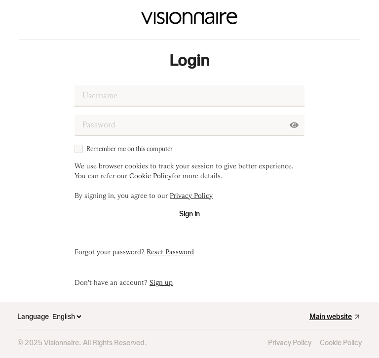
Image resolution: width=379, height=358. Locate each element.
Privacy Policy (289, 343)
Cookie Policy (341, 343)
